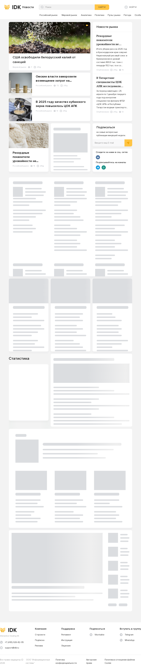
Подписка (39, 640)
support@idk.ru (12, 648)
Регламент (66, 634)
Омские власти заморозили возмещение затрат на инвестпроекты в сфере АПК (57, 81)
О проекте (40, 634)
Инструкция (66, 640)
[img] (7, 7)
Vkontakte (97, 634)
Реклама (39, 645)
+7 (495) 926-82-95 (14, 642)
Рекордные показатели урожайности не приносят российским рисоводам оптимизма (112, 44)
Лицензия (66, 645)
